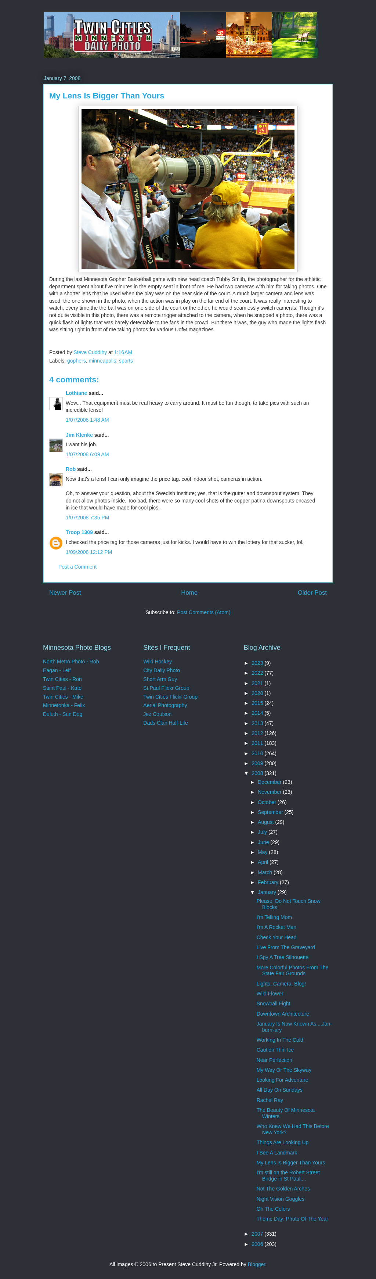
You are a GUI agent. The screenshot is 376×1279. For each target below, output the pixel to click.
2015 (258, 703)
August (266, 822)
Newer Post (65, 592)
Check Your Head (277, 937)
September (271, 812)
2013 (258, 723)
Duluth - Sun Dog (62, 714)
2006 (258, 1244)
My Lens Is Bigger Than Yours (291, 1162)
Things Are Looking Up (283, 1142)
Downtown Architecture (283, 1014)
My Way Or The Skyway (284, 1070)
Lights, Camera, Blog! (281, 984)
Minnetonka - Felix (64, 705)
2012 (258, 733)
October (268, 802)
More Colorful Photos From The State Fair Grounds (293, 971)
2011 (258, 743)
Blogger (256, 1264)
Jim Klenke (79, 435)
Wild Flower (270, 994)
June (264, 842)
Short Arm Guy (160, 679)
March (266, 872)
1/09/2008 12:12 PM (89, 552)
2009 (258, 763)
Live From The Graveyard (286, 947)
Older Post (312, 592)
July (263, 832)
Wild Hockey (157, 661)
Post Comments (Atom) (203, 612)
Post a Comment (77, 567)
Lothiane (76, 393)
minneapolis (102, 361)
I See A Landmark (277, 1153)
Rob (71, 469)
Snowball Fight (273, 1003)
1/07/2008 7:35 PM (87, 517)
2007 (258, 1234)
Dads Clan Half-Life (165, 723)
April (264, 862)
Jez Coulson (157, 714)
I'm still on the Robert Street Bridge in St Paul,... (288, 1176)
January (268, 892)
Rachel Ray (270, 1100)
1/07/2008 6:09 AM (87, 454)
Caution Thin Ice (275, 1050)
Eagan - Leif (57, 670)
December (270, 782)
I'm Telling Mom (274, 917)
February (269, 882)
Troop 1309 (79, 532)
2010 (258, 753)
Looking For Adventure (282, 1080)
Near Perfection (274, 1060)
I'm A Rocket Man (277, 927)
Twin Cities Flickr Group (170, 697)
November (270, 792)
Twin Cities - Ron (62, 679)
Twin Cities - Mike (63, 697)
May (263, 852)
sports (126, 361)
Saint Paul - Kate (62, 688)
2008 (258, 773)
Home (189, 592)
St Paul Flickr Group (166, 688)
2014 (258, 713)
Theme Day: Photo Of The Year (292, 1219)
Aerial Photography (165, 705)
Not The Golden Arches (283, 1189)
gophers (76, 361)
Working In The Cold (280, 1040)
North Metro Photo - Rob (71, 661)
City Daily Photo (161, 670)
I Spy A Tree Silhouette (283, 957)
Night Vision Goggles (280, 1199)
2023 (258, 663)
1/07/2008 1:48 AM (87, 420)
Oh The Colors (273, 1209)
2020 (258, 693)
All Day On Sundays (280, 1090)
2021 (258, 683)
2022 (258, 673)
